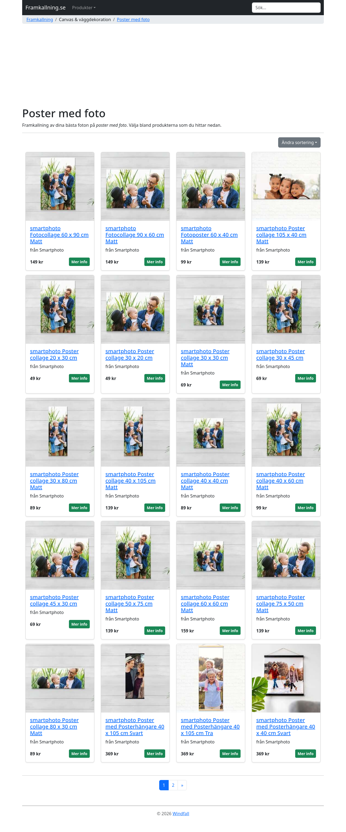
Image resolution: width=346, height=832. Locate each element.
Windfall (180, 814)
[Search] (286, 7)
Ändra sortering (298, 142)
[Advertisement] (173, 66)
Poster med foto (133, 19)
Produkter (82, 8)
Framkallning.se (45, 7)
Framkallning (39, 19)
